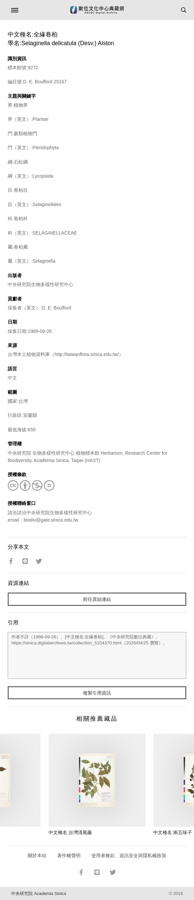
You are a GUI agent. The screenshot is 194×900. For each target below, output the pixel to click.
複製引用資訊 (97, 693)
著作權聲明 (69, 855)
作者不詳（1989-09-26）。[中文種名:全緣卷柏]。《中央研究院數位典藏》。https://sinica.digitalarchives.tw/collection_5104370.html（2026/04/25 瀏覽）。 (97, 655)
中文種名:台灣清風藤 (70, 832)
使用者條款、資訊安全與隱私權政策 (128, 855)
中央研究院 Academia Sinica (38, 893)
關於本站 (37, 855)
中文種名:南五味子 (172, 832)
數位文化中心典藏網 (97, 10)
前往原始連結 (97, 599)
